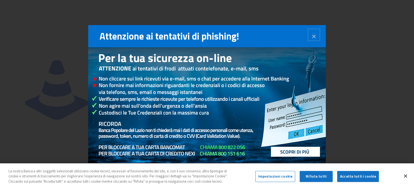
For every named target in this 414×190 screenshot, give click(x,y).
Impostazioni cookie (275, 177)
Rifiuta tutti (316, 177)
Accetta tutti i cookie (358, 177)
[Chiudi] (405, 177)
